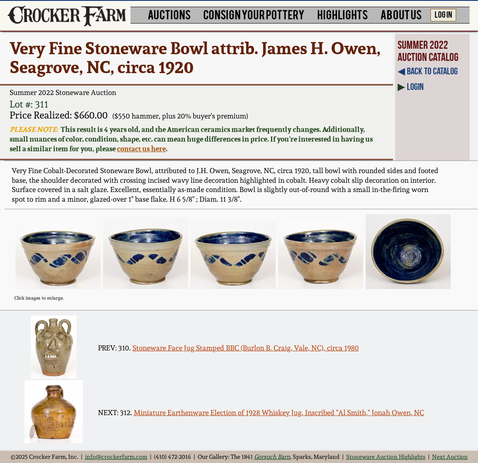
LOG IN (443, 14)
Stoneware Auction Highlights (385, 456)
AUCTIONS (169, 14)
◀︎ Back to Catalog (428, 71)
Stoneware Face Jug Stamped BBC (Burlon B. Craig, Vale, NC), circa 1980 (246, 348)
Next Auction (450, 456)
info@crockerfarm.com (116, 456)
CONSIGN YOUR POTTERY (254, 14)
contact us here (141, 148)
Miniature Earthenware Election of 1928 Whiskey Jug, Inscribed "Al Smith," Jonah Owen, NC (279, 412)
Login (415, 87)
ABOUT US (401, 14)
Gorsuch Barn (272, 456)
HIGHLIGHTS (342, 14)
